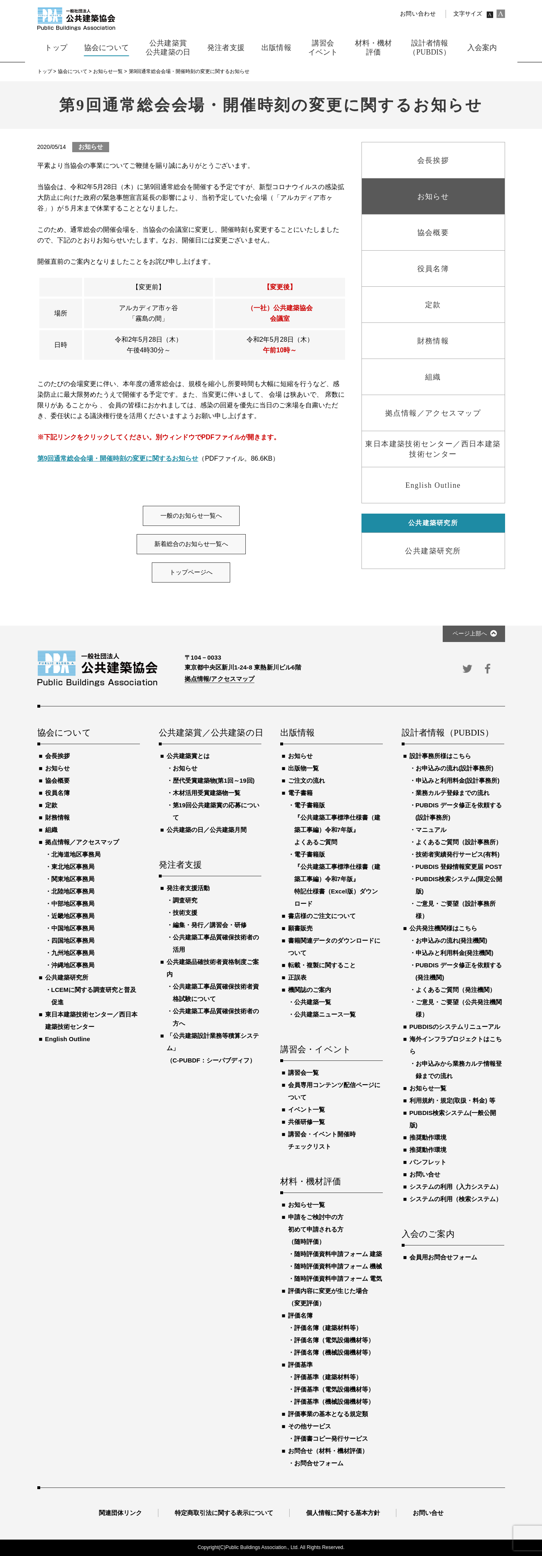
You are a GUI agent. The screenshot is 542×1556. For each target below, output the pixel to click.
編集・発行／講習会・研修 (210, 924)
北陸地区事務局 (72, 891)
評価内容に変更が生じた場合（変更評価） (328, 1297)
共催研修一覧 (306, 1121)
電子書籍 (300, 792)
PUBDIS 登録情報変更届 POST (459, 866)
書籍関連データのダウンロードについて (334, 946)
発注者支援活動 (188, 887)
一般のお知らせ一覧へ (191, 515)
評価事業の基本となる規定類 (328, 1413)
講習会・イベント (316, 1049)
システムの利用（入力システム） (455, 1186)
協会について (64, 733)
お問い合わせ (418, 14)
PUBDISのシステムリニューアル (455, 1026)
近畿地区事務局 (72, 915)
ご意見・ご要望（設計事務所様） (456, 909)
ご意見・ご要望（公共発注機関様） (459, 1008)
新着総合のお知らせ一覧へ (191, 544)
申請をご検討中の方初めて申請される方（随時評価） (315, 1229)
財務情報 (57, 817)
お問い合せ (424, 1174)
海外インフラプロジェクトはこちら (455, 1045)
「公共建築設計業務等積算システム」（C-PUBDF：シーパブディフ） (213, 1048)
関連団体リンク (120, 1513)
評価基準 (300, 1364)
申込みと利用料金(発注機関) (455, 952)
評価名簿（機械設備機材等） (334, 1352)
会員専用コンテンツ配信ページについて (334, 1091)
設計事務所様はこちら (440, 755)
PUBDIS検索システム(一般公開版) (452, 1119)
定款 (51, 805)
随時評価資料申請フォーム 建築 (338, 1253)
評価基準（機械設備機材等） (334, 1401)
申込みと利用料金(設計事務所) (458, 780)
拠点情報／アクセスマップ (82, 842)
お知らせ (57, 768)
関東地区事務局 (72, 878)
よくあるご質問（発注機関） (456, 989)
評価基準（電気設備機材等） (334, 1389)
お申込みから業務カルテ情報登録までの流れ (459, 1069)
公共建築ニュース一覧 (325, 1014)
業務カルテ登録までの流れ (452, 792)
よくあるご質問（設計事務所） (459, 842)
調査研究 (185, 900)
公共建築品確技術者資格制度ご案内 (213, 968)
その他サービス (309, 1426)
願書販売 (300, 928)
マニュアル (431, 829)
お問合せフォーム (318, 1463)
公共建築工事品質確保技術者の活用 (216, 943)
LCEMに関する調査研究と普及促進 (94, 995)
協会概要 (57, 780)
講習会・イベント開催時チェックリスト (322, 1140)
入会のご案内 (428, 1234)
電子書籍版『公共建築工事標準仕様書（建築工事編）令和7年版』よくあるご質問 (337, 823)
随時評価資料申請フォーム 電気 (338, 1278)
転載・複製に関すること (322, 965)
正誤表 (297, 977)
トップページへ (191, 572)
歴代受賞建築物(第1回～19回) (214, 780)
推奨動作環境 (427, 1137)
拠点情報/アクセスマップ (220, 678)
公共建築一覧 (312, 1001)
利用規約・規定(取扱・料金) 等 (452, 1100)
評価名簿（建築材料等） (328, 1327)
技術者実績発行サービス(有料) (458, 854)
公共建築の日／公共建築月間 (207, 829)
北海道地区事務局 (76, 854)
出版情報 (297, 733)
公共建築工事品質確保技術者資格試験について (216, 992)
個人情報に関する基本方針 (343, 1513)
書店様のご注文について (322, 915)
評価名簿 (300, 1315)
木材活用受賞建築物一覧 (206, 792)
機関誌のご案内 (309, 989)
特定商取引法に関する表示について (224, 1513)
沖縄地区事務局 (72, 965)
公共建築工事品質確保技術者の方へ (216, 1017)
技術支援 (185, 912)
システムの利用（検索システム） (455, 1198)
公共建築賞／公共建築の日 (210, 733)
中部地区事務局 (72, 903)
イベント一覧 (306, 1109)
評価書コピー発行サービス (331, 1438)
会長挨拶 (57, 755)
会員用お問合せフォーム (443, 1257)
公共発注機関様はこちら (443, 928)
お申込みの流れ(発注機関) (451, 940)
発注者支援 (180, 865)
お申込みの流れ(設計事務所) (455, 768)
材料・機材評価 (310, 1181)
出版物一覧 (303, 768)
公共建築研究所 (66, 977)
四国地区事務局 (72, 940)
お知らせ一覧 (306, 1204)
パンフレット (427, 1161)
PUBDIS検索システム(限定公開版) (459, 885)
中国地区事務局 (72, 928)
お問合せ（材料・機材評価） (328, 1450)
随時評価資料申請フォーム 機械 (338, 1266)
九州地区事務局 (72, 952)
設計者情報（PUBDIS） (448, 733)
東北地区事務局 (72, 866)
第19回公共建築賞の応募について (216, 811)
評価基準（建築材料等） (328, 1376)
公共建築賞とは (188, 755)
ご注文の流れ (306, 780)
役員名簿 (57, 792)
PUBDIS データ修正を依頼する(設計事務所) (459, 811)
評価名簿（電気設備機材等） (334, 1340)
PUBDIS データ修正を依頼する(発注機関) (459, 971)
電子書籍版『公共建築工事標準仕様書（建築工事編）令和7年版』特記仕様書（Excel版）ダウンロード (337, 879)
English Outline (67, 1038)
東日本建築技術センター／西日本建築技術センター (91, 1020)
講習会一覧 (303, 1072)
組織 (51, 829)
